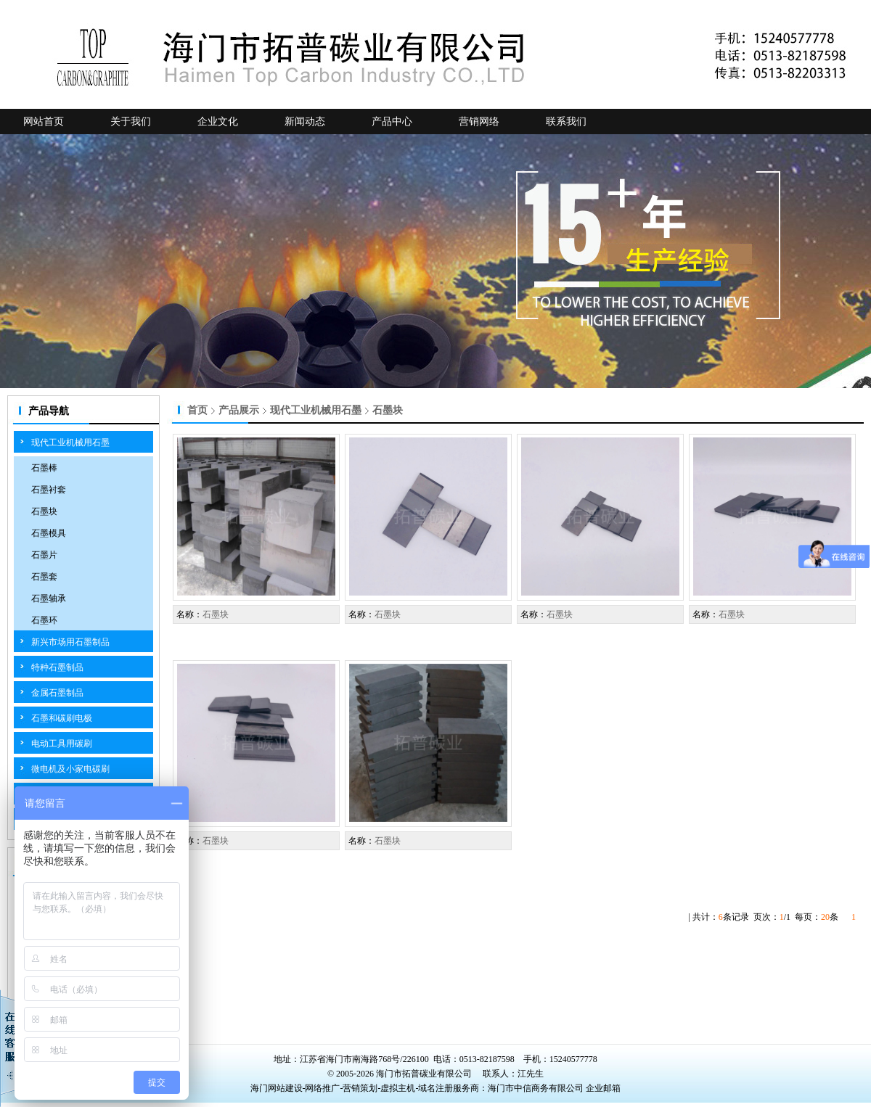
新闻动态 (305, 121)
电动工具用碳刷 (61, 743)
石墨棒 (44, 468)
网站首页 (43, 121)
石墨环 (44, 620)
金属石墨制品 (57, 693)
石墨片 (44, 555)
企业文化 (217, 121)
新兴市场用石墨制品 (70, 642)
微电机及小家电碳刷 (70, 769)
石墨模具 (48, 533)
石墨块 (44, 511)
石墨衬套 (48, 490)
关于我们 (130, 121)
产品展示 (238, 410)
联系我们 (566, 121)
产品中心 (392, 121)
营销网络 (479, 121)
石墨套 (44, 577)
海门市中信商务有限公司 (537, 1088)
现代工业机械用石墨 (70, 442)
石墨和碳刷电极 (61, 718)
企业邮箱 (603, 1088)
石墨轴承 (48, 598)
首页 (197, 410)
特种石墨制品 (57, 667)
